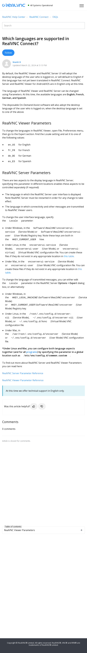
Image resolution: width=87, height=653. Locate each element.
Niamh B (17, 62)
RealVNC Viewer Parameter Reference (22, 373)
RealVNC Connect (38, 17)
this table (69, 252)
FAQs (55, 17)
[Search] (43, 25)
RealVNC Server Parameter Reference (22, 366)
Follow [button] (8, 52)
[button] (81, 5)
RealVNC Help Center (13, 17)
